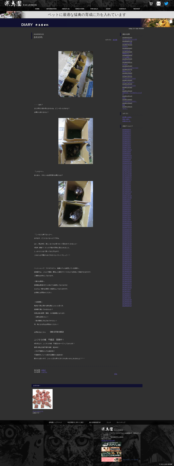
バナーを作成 (134, 459)
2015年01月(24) (127, 239)
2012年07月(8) (126, 297)
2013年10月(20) (127, 267)
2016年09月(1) (126, 201)
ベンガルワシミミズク (129, 78)
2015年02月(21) (127, 237)
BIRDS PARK (79, 9)
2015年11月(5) (126, 219)
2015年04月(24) (127, 233)
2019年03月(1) (126, 141)
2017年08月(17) (127, 179)
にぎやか (125, 64)
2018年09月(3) (126, 153)
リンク (109, 422)
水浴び (43, 370)
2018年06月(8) (126, 159)
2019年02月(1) (126, 143)
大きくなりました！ (128, 82)
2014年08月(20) (127, 249)
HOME (37, 9)
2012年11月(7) (126, 289)
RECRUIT (136, 9)
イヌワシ (44, 372)
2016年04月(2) (126, 209)
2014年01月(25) (127, 263)
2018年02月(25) (127, 167)
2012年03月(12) (127, 305)
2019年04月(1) (126, 139)
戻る (115, 374)
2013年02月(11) (127, 283)
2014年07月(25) (127, 251)
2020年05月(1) (126, 129)
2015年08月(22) (127, 225)
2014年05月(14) (127, 255)
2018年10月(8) (126, 151)
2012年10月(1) (126, 291)
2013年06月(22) (127, 275)
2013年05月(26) (127, 277)
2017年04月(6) (126, 187)
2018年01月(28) (127, 169)
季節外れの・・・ (127, 53)
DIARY (108, 9)
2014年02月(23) (127, 261)
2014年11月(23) (127, 243)
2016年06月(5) (126, 205)
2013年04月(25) (127, 279)
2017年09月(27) (127, 177)
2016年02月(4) (126, 213)
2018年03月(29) (127, 165)
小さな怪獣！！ (127, 57)
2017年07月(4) (126, 181)
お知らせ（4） (126, 121)
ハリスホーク (126, 50)
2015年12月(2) (126, 217)
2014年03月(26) (127, 259)
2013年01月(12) (127, 285)
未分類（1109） (127, 117)
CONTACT (122, 9)
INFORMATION (51, 9)
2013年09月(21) (127, 269)
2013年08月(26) (127, 271)
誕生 (123, 105)
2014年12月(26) (127, 241)
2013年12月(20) (127, 265)
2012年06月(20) (127, 299)
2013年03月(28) (127, 281)
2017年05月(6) (126, 185)
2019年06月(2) (126, 135)
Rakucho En (126, 459)
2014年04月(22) (127, 257)
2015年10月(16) (127, 221)
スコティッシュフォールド (130, 67)
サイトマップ (121, 422)
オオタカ (125, 46)
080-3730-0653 (106, 439)
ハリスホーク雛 (127, 43)
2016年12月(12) (127, 195)
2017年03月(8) (126, 189)
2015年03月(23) (127, 235)
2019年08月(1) (126, 131)
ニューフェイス (127, 75)
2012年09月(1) (126, 293)
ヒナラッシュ (126, 60)
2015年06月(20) (127, 229)
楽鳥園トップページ (55, 422)
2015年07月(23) (127, 227)
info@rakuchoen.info (108, 440)
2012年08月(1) (126, 295)
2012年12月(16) (127, 287)
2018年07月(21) (127, 157)
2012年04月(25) (127, 303)
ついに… (125, 108)
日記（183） (126, 119)
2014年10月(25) (127, 245)
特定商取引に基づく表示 (75, 422)
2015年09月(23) (127, 223)
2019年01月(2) (126, 145)
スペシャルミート (38, 411)
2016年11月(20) (127, 197)
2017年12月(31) (127, 171)
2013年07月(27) (127, 273)
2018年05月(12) (127, 161)
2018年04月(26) (127, 163)
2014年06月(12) (127, 253)
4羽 (123, 89)
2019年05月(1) (126, 137)
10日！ (124, 97)
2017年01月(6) (126, 193)
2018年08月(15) (127, 155)
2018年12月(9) (126, 147)
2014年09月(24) (127, 247)
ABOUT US (65, 9)
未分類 (115, 40)
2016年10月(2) (126, 199)
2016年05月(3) (126, 207)
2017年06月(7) (126, 183)
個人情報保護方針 (95, 422)
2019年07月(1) (126, 133)
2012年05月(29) (127, 301)
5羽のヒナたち (126, 71)
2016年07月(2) (126, 203)
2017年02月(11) (127, 191)
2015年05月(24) (127, 231)
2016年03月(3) (126, 211)
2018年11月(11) (127, 149)
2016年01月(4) (126, 215)
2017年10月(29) (127, 175)
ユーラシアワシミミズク (129, 39)
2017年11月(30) (127, 173)
